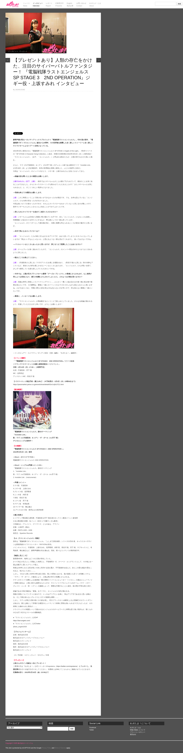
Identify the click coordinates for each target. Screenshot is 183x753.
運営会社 (133, 734)
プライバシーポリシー (137, 732)
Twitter (91, 730)
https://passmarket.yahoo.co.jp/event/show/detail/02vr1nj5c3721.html (38, 384)
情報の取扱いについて (137, 730)
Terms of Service (60, 748)
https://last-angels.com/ (21, 620)
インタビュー (13, 51)
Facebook (92, 728)
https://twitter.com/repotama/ (66, 666)
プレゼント (23, 51)
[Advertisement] (53, 110)
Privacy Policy (46, 748)
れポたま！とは (135, 728)
